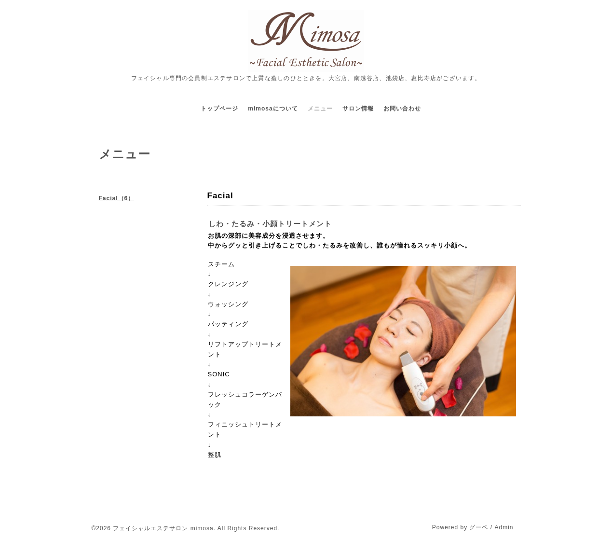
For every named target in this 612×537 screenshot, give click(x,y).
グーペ (478, 527)
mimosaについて (273, 108)
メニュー (320, 108)
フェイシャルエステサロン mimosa (163, 528)
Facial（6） (117, 198)
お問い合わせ (402, 108)
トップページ (219, 108)
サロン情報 (358, 108)
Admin (503, 527)
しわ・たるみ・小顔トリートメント (270, 224)
